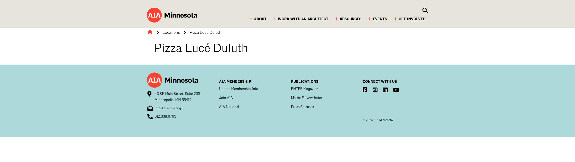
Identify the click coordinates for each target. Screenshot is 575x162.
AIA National (229, 107)
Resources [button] (350, 19)
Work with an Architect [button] (303, 19)
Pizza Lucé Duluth (205, 33)
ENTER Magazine (304, 89)
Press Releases (302, 107)
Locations (171, 33)
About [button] (260, 19)
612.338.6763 (165, 117)
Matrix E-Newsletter (306, 98)
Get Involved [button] (412, 19)
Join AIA (226, 98)
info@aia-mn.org (168, 108)
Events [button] (380, 19)
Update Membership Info (238, 89)
